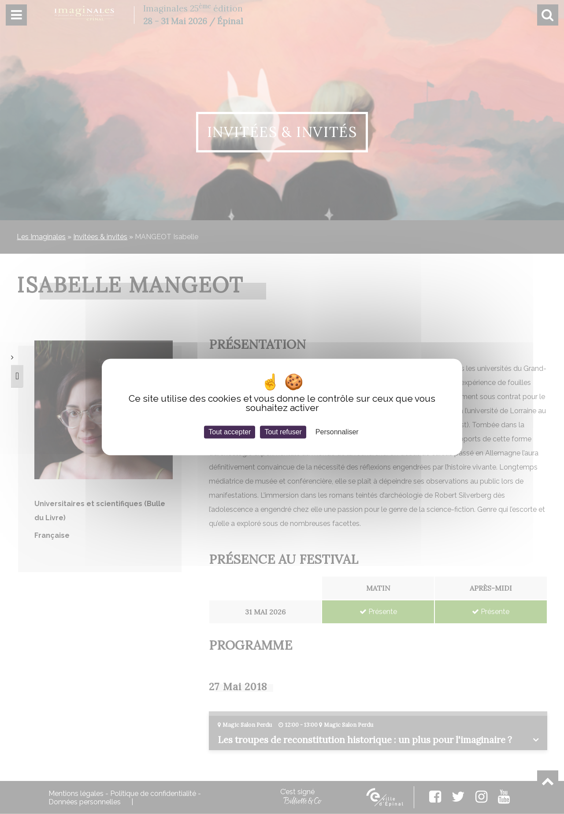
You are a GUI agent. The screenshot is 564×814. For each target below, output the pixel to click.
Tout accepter (229, 432)
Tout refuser (282, 432)
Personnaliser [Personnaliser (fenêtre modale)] (337, 432)
